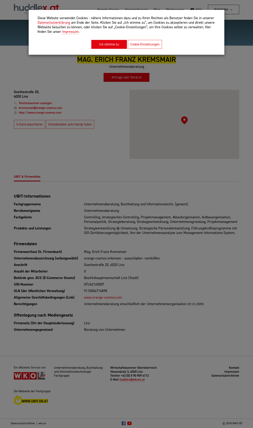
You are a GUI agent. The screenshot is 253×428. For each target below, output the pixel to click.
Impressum (70, 31)
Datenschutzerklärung (54, 22)
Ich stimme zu (109, 44)
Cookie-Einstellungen (145, 44)
